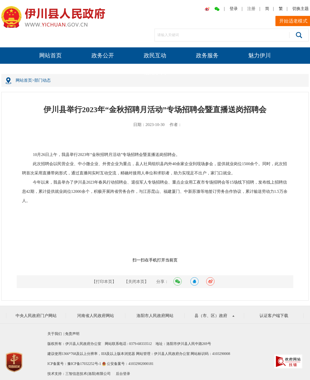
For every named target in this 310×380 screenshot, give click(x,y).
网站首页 (50, 55)
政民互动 (155, 55)
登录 (234, 8)
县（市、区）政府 (214, 315)
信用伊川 (155, 72)
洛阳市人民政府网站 (155, 315)
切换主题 (300, 8)
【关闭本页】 (136, 281)
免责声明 (72, 334)
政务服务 (207, 55)
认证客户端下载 (274, 315)
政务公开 (102, 55)
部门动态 (42, 80)
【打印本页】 (104, 281)
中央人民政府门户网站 (36, 315)
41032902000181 (140, 364)
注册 (251, 8)
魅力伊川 (259, 55)
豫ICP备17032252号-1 (84, 364)
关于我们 (55, 334)
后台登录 (123, 374)
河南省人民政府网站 (95, 315)
